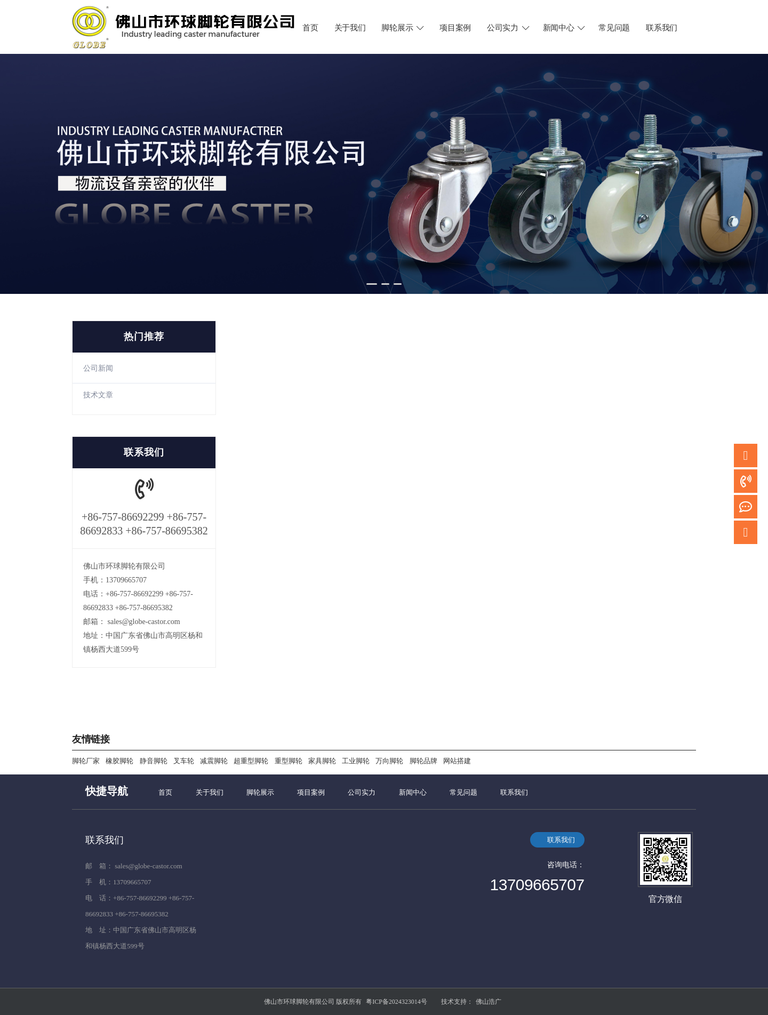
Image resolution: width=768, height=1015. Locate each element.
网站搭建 (457, 761)
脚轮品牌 (423, 761)
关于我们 (350, 27)
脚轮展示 (403, 27)
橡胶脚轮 (119, 761)
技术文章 (98, 395)
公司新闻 (98, 368)
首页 (310, 27)
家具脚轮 (322, 761)
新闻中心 (565, 27)
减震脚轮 (214, 761)
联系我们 (661, 27)
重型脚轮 (288, 761)
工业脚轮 (356, 761)
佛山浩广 (488, 1001)
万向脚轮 (389, 761)
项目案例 (455, 27)
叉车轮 (183, 761)
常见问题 (614, 27)
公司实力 (509, 27)
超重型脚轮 (251, 761)
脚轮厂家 (86, 761)
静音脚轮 (153, 761)
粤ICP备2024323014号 (396, 1001)
